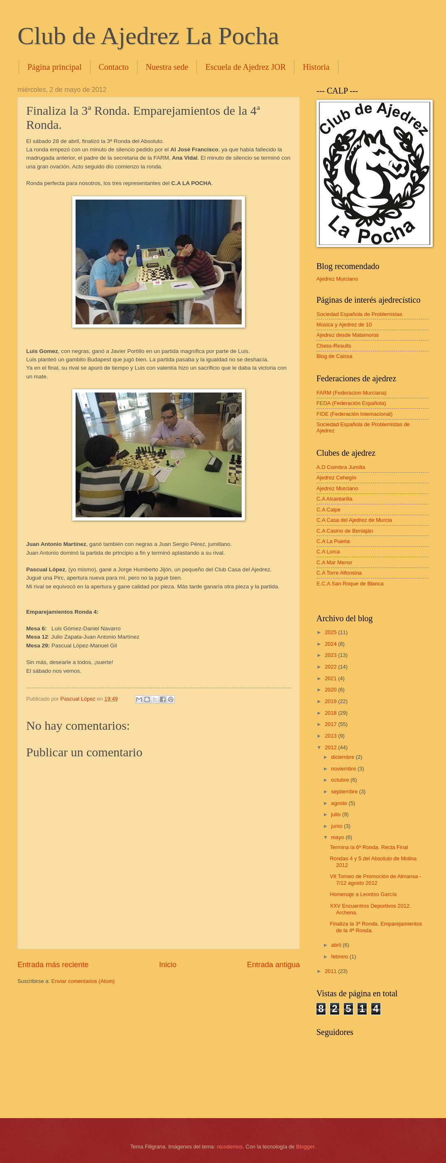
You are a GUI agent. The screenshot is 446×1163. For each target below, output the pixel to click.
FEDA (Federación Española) (351, 403)
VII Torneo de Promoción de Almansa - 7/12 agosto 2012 (375, 879)
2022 (331, 667)
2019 (331, 701)
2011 (331, 971)
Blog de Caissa (334, 356)
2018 (331, 713)
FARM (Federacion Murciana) (351, 393)
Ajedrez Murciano (337, 279)
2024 (331, 644)
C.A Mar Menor (334, 562)
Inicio (167, 965)
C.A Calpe (328, 509)
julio (336, 814)
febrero (340, 956)
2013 (331, 736)
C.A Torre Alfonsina (339, 573)
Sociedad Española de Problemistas (359, 314)
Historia (316, 67)
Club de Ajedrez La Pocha (148, 35)
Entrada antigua (273, 965)
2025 (331, 632)
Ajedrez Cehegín (336, 477)
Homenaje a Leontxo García (363, 894)
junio (337, 826)
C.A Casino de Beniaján (344, 531)
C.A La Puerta (333, 541)
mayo (338, 837)
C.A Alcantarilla (334, 499)
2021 (331, 678)
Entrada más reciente (52, 965)
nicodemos (230, 1146)
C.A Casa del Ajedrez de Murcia (354, 520)
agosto (339, 803)
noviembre (344, 768)
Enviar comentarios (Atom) (83, 981)
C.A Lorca (328, 551)
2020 (331, 689)
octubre (340, 780)
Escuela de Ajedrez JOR (245, 67)
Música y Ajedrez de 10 (344, 324)
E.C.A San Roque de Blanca (350, 583)
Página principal (54, 67)
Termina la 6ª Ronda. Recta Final (369, 847)
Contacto (114, 67)
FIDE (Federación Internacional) (354, 414)
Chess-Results (333, 346)
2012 (331, 747)
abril (337, 945)
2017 (331, 724)
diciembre (343, 757)
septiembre (345, 791)
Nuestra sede (167, 67)
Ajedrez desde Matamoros (347, 335)
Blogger (305, 1146)
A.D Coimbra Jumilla (340, 467)
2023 (331, 655)
